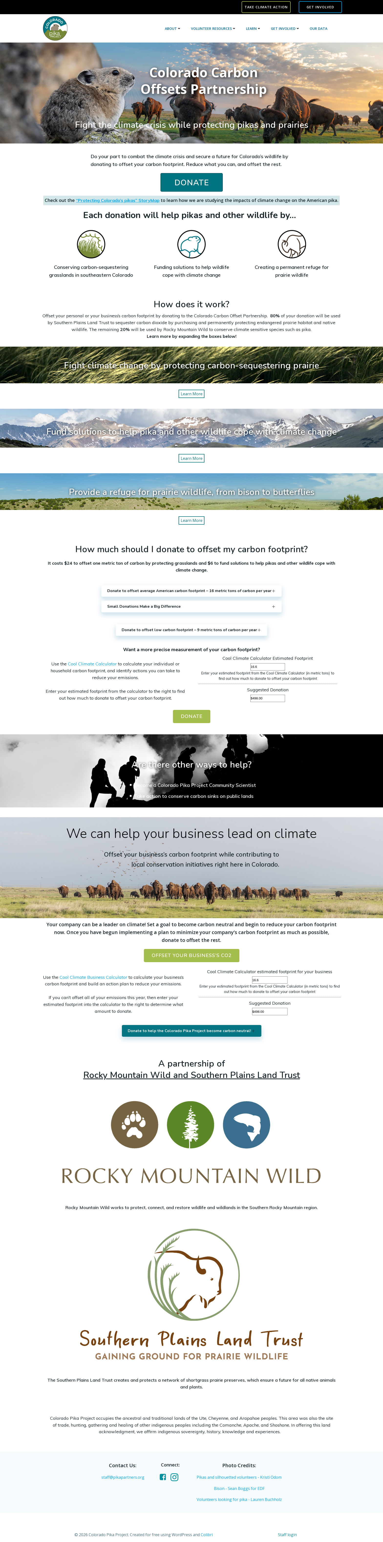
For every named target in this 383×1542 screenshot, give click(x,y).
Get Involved (285, 28)
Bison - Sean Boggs (232, 1488)
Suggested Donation (267, 690)
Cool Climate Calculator (92, 664)
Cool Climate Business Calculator (93, 977)
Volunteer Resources (213, 28)
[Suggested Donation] (267, 698)
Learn (253, 28)
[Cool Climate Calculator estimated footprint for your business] (269, 980)
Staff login (287, 1534)
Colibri (207, 1534)
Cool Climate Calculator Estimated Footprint (268, 658)
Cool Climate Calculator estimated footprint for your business (269, 971)
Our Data (318, 28)
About (173, 28)
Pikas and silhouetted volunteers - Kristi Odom (239, 1477)
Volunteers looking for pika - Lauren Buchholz (239, 1499)
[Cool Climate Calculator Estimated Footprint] (267, 667)
